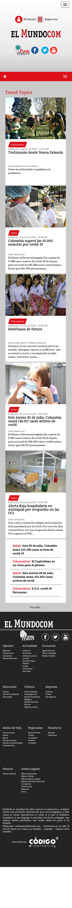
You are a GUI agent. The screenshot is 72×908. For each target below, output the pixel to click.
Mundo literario (31, 702)
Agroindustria (48, 650)
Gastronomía (9, 732)
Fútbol (48, 694)
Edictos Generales (29, 774)
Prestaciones (26, 786)
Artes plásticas (30, 694)
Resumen (27, 671)
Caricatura (7, 656)
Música (27, 704)
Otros (23, 791)
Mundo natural (9, 740)
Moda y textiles (48, 656)
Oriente (31, 740)
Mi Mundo (25, 19)
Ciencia (6, 691)
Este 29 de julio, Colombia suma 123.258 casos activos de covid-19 (35, 549)
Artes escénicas (31, 691)
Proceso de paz (29, 661)
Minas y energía (49, 653)
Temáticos (52, 735)
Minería (51, 732)
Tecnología (7, 697)
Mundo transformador (13, 743)
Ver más (36, 607)
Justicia (26, 658)
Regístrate (47, 19)
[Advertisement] (36, 66)
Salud (5, 738)
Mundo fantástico (32, 697)
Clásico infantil (9, 774)
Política (26, 663)
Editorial (6, 650)
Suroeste (32, 743)
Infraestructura (30, 656)
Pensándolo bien (10, 658)
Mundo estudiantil (11, 694)
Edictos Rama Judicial (30, 779)
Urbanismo (28, 668)
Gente (5, 735)
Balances (25, 789)
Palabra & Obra (31, 707)
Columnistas (8, 653)
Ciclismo (49, 691)
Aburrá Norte (34, 732)
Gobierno (27, 650)
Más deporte (50, 697)
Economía (27, 653)
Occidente (32, 738)
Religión (28, 699)
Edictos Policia (27, 776)
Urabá (25, 666)
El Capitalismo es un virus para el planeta (34, 563)
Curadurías (26, 784)
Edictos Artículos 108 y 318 (32, 781)
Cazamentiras (9, 745)
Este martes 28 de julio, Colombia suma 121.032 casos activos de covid (33, 576)
